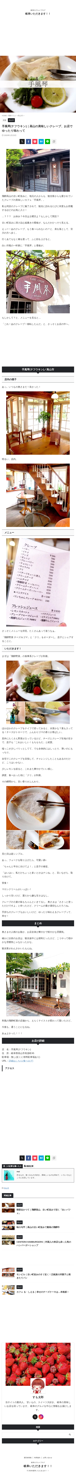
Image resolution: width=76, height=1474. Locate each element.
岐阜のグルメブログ (38, 1462)
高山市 (6, 1188)
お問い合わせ (47, 1457)
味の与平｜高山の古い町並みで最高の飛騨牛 (38, 1227)
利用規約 (37, 1457)
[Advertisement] (38, 37)
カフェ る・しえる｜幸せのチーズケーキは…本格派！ (43, 1292)
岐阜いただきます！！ (38, 13)
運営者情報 (28, 1457)
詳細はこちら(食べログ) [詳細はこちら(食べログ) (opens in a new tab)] (21, 1061)
